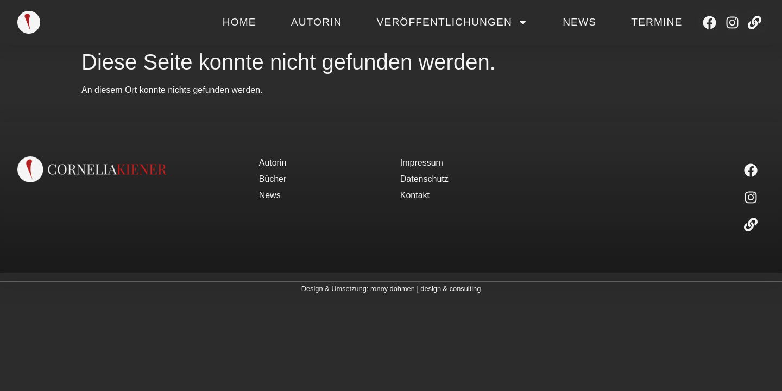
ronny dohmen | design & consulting (425, 289)
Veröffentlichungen (452, 22)
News (579, 22)
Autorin (316, 22)
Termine (656, 22)
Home (239, 22)
